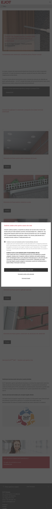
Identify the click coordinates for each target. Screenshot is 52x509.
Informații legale (26, 278)
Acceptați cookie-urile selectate (26, 274)
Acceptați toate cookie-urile (26, 270)
